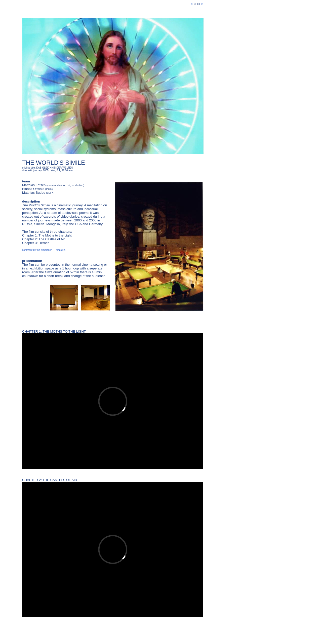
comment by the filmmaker (37, 250)
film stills (60, 250)
